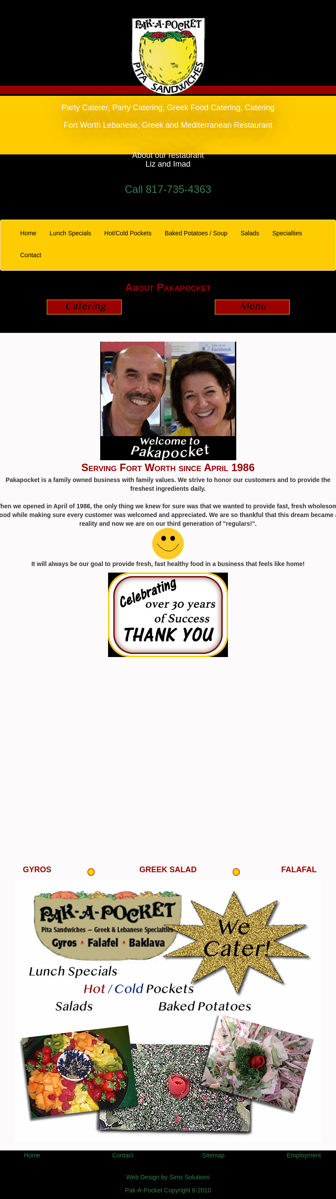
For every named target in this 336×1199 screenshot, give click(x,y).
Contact (30, 255)
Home (31, 232)
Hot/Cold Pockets (127, 233)
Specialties (287, 233)
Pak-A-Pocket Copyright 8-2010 (168, 1190)
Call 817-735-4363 (168, 189)
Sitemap (213, 1155)
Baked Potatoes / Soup (195, 233)
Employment (304, 1155)
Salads (250, 233)
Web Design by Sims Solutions (168, 1177)
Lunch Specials (70, 233)
